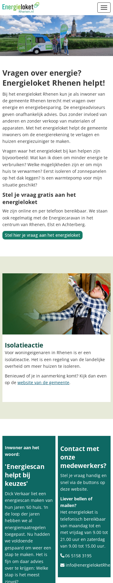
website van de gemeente (43, 382)
